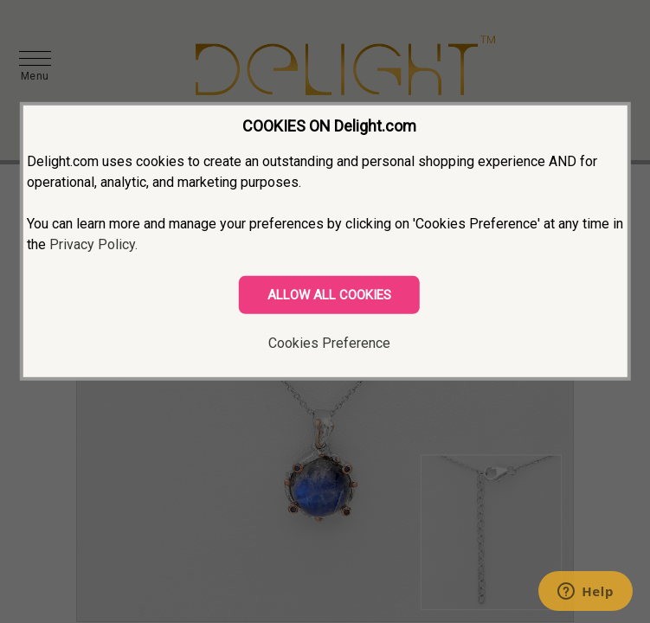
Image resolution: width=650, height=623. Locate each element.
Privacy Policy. (93, 244)
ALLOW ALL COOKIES (329, 295)
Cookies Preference (329, 343)
